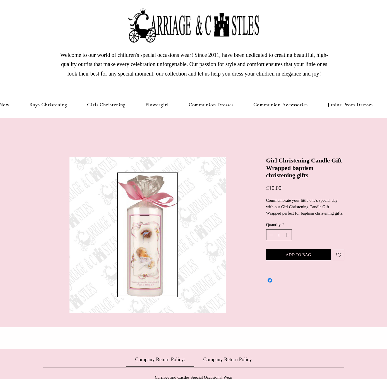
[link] (160, 359)
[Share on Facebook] (269, 280)
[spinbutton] (278, 235)
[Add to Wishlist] (338, 255)
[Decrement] (271, 235)
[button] (106, 104)
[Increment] (287, 235)
